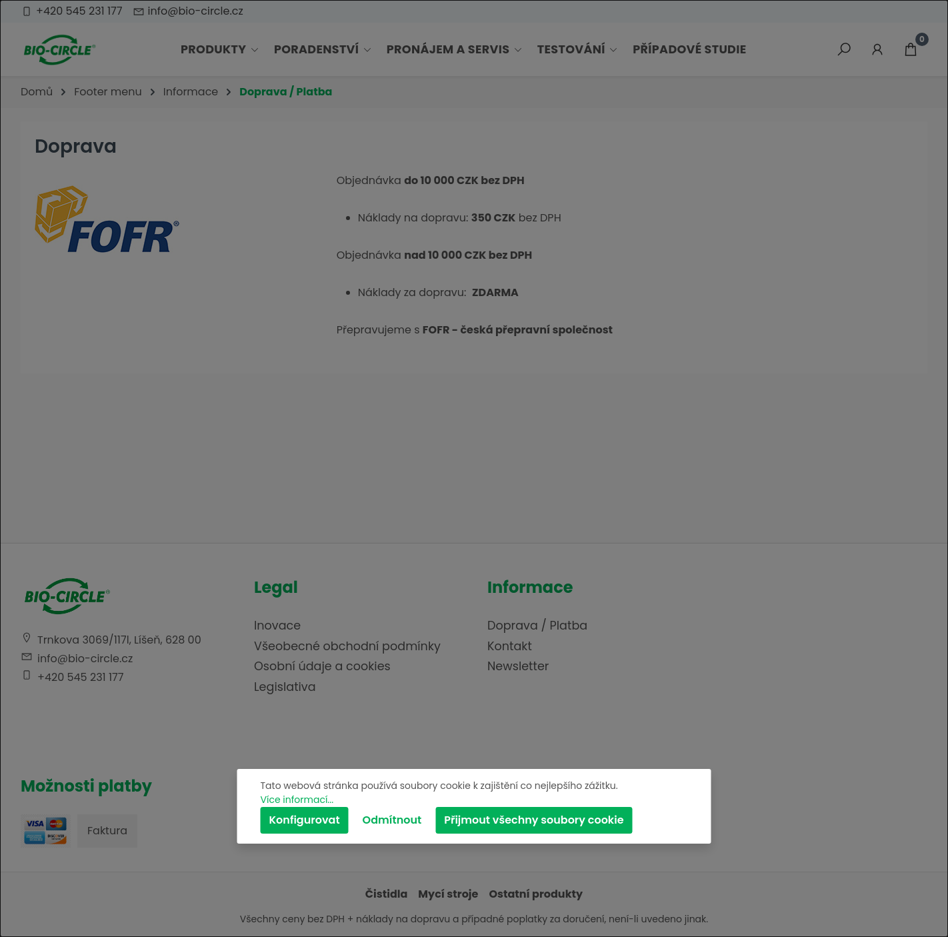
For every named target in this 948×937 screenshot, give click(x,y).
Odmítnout (392, 820)
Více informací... (297, 799)
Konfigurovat (304, 820)
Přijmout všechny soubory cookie (533, 820)
